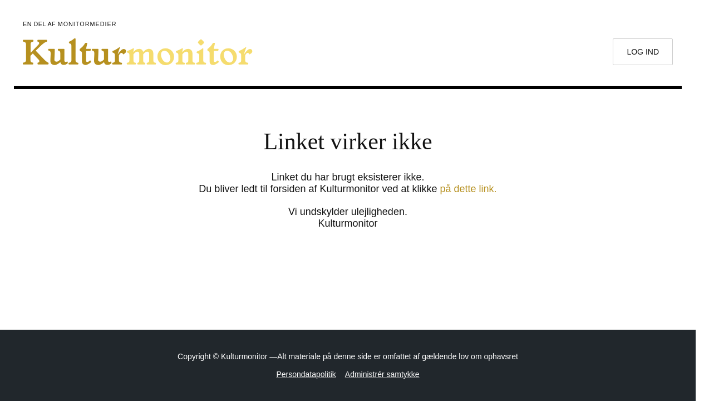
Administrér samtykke (382, 374)
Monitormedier (87, 24)
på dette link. (468, 188)
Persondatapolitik (306, 374)
